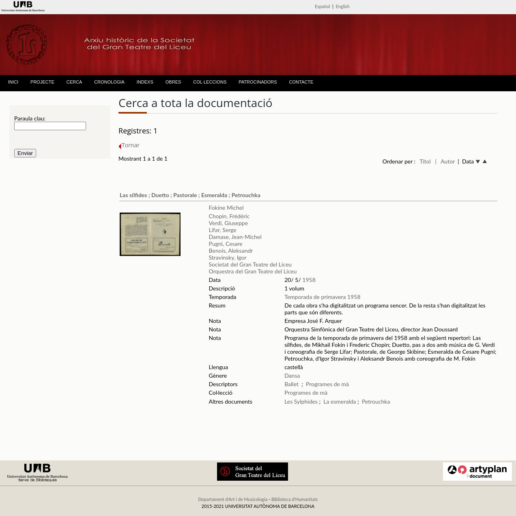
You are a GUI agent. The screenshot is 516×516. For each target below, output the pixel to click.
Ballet (291, 384)
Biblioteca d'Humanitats (294, 499)
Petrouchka (376, 401)
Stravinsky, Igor (228, 257)
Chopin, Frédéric (229, 216)
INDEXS (145, 82)
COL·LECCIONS (209, 82)
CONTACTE (301, 82)
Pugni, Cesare (226, 243)
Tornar (129, 145)
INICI (13, 82)
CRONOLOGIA (109, 82)
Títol (424, 161)
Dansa (292, 375)
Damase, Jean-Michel (235, 236)
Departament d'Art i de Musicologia (232, 499)
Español (322, 6)
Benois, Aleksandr (231, 250)
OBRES (173, 82)
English (343, 6)
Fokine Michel (226, 207)
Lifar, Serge (222, 229)
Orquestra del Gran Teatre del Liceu (253, 271)
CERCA (74, 82)
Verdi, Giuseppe (228, 222)
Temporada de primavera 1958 (322, 296)
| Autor (445, 161)
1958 (308, 279)
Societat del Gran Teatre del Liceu (250, 264)
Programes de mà (327, 384)
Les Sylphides (301, 401)
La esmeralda (339, 401)
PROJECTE (42, 82)
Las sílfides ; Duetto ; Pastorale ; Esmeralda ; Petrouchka (190, 194)
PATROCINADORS (258, 82)
